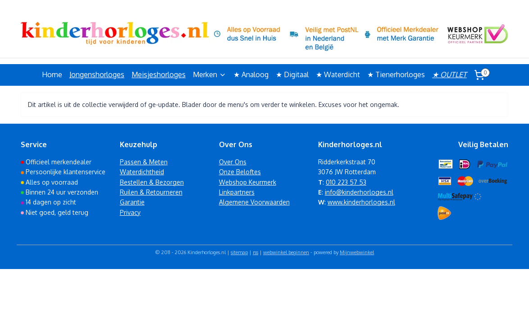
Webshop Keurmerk (247, 182)
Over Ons (232, 162)
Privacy (130, 212)
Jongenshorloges (96, 74)
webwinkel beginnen (286, 252)
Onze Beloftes (240, 172)
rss (255, 252)
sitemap (239, 252)
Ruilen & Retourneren (151, 192)
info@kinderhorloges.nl (359, 192)
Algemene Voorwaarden (254, 202)
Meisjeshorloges (159, 74)
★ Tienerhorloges (396, 74)
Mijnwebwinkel (357, 252)
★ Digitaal (292, 74)
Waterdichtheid (142, 172)
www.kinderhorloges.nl (361, 202)
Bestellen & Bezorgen (152, 182)
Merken (209, 74)
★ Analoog (251, 74)
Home (52, 74)
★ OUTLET (449, 74)
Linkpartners (237, 192)
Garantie (132, 202)
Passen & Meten (144, 162)
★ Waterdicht (338, 74)
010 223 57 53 (346, 182)
